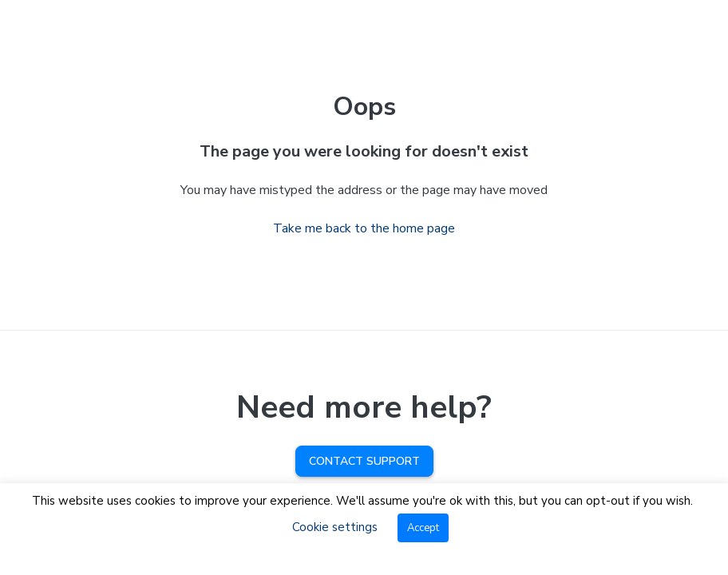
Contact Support (364, 461)
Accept (423, 528)
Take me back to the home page (364, 228)
